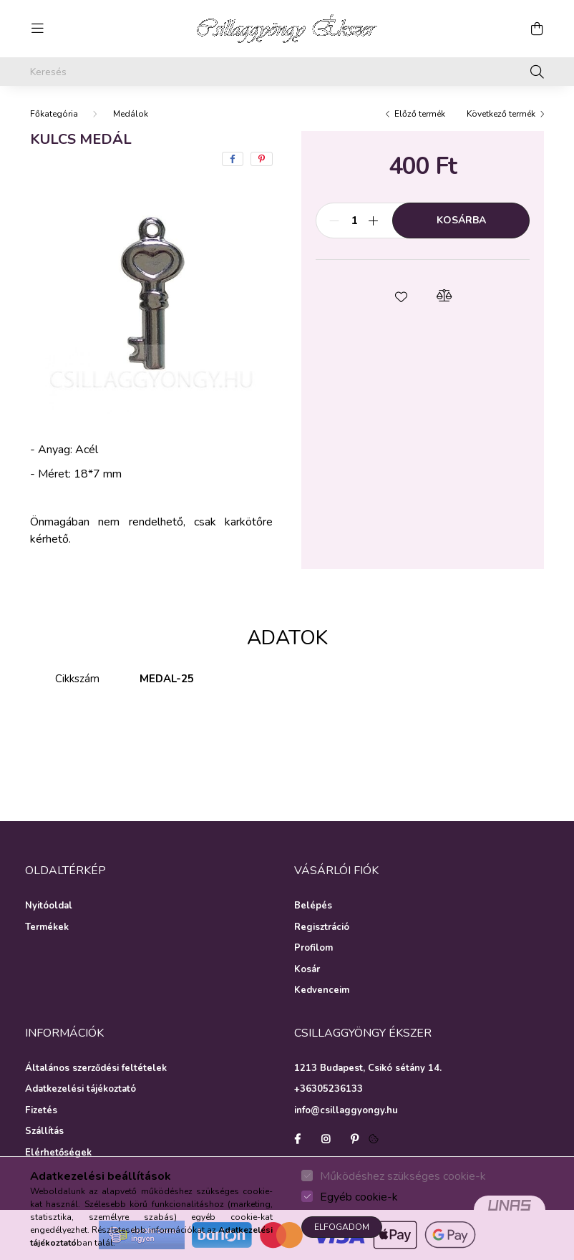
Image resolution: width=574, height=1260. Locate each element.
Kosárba (461, 220)
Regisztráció (321, 928)
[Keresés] (287, 71)
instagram (325, 1139)
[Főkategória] (54, 114)
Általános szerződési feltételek (96, 1069)
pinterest (354, 1139)
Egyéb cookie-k (359, 1197)
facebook (297, 1139)
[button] (401, 295)
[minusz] (334, 220)
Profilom (313, 948)
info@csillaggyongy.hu (346, 1110)
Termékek (47, 928)
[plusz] (373, 220)
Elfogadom (341, 1227)
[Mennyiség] (354, 220)
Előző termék (419, 114)
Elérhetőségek (58, 1153)
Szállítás (44, 1132)
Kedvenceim (321, 991)
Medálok (130, 114)
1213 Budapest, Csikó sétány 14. (368, 1068)
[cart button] (536, 28)
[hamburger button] (37, 28)
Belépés (313, 906)
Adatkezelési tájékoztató (80, 1089)
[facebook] (232, 159)
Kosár (307, 970)
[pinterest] (261, 159)
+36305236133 (328, 1088)
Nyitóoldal (48, 906)
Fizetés (41, 1111)
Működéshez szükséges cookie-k (403, 1176)
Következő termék (501, 114)
